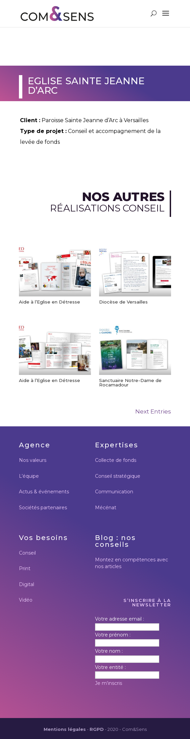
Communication (114, 492)
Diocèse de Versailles (123, 302)
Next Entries (153, 411)
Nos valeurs (32, 460)
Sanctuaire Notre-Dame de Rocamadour (130, 382)
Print (24, 568)
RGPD (97, 729)
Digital (26, 584)
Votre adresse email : (119, 619)
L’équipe (29, 476)
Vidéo (25, 600)
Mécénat (105, 508)
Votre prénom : (112, 635)
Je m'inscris (108, 683)
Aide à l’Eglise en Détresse (49, 302)
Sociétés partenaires (43, 508)
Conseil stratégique (117, 476)
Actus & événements (44, 492)
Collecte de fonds (115, 460)
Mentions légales (65, 729)
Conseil (27, 553)
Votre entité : (110, 667)
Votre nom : (109, 651)
